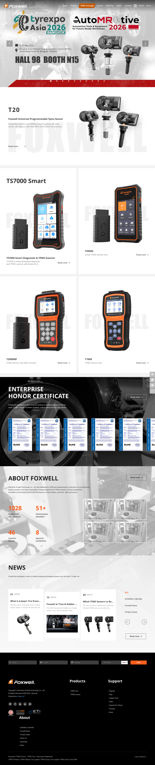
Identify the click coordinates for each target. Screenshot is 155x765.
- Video (110, 701)
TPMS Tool (31, 756)
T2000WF (11, 359)
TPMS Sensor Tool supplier (50, 759)
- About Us (23, 738)
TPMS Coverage (87, 5)
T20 (14, 110)
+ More (110, 712)
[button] (51, 81)
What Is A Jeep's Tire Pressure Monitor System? (35, 600)
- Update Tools (113, 698)
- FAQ (110, 694)
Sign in (148, 5)
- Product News (24, 734)
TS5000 (89, 251)
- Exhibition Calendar (26, 727)
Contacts (128, 6)
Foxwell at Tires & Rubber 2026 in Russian (69, 604)
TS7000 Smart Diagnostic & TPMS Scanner (30, 258)
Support (100, 6)
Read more (17, 146)
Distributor (110, 6)
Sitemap (34, 693)
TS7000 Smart (26, 181)
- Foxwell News (24, 731)
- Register (111, 691)
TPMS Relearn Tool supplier (30, 759)
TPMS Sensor (21, 756)
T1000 (88, 359)
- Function (111, 709)
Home (65, 6)
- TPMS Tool (74, 691)
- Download (23, 742)
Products (73, 6)
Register (141, 5)
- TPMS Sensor (75, 694)
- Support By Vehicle (115, 705)
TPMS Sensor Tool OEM (68, 759)
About (119, 6)
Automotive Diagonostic (44, 756)
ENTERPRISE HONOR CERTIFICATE (38, 392)
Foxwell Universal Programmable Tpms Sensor (35, 118)
